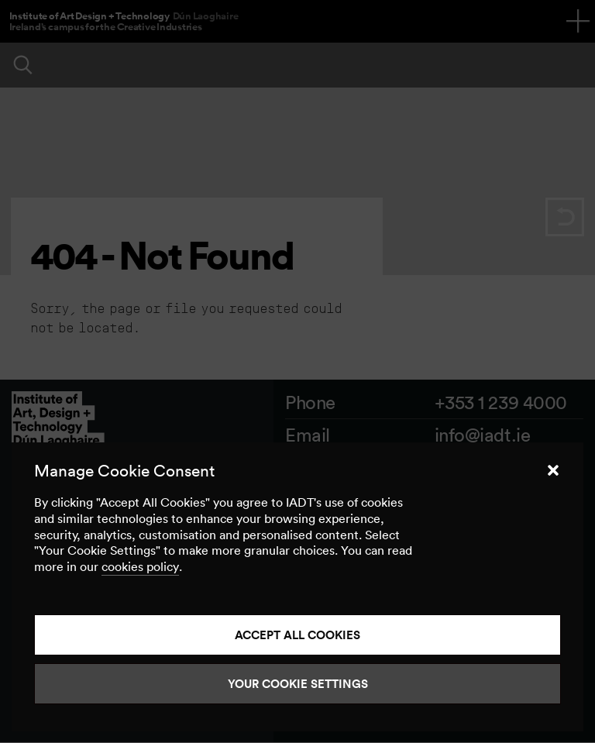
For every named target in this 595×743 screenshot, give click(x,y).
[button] (553, 470)
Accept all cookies (297, 635)
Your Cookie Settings (298, 684)
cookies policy (140, 566)
